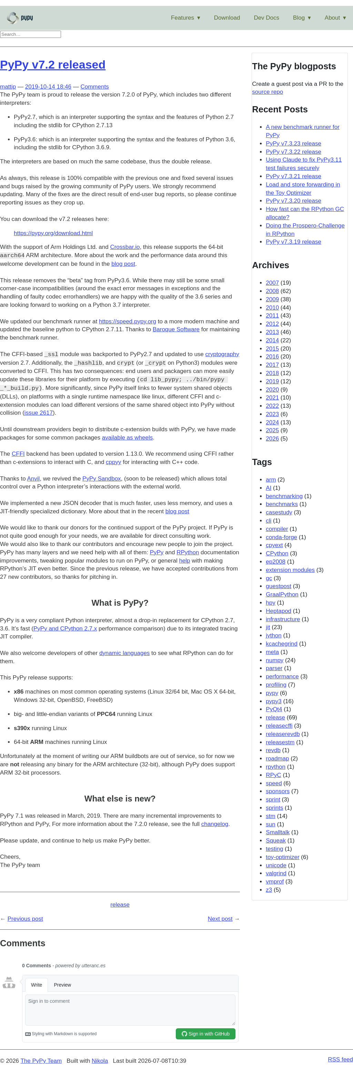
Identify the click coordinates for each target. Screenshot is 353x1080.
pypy (272, 693)
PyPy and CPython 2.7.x (65, 628)
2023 (272, 414)
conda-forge (281, 537)
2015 (272, 348)
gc (269, 578)
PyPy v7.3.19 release (293, 242)
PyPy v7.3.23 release (293, 143)
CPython (277, 553)
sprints (274, 808)
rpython (275, 767)
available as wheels (127, 437)
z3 (269, 890)
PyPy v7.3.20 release (293, 201)
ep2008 (275, 561)
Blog (299, 17)
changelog (214, 824)
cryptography (222, 354)
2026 (272, 438)
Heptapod (278, 611)
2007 (272, 283)
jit (268, 627)
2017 (272, 365)
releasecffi (279, 726)
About (332, 17)
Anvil (33, 478)
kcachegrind (281, 643)
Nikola (100, 1061)
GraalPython (282, 594)
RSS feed (340, 1059)
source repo (267, 92)
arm (271, 479)
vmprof (275, 881)
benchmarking (284, 496)
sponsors (278, 791)
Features (182, 17)
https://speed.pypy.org (127, 321)
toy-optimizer (282, 857)
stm (270, 816)
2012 (272, 324)
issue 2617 (38, 413)
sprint (273, 799)
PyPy (157, 552)
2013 (272, 332)
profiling (276, 685)
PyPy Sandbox (101, 478)
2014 (272, 340)
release (120, 904)
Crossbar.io (125, 247)
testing (274, 849)
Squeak (276, 840)
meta (272, 652)
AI (268, 488)
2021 (272, 397)
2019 (272, 381)
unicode (276, 865)
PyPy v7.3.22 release (293, 152)
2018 (272, 373)
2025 (272, 430)
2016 (272, 356)
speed (274, 783)
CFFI (18, 454)
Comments (94, 86)
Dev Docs (266, 17)
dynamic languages (124, 653)
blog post (123, 264)
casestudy (279, 512)
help (184, 560)
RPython (187, 552)
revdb (273, 750)
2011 (272, 315)
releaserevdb (283, 734)
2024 (272, 422)
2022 (272, 406)
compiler (277, 529)
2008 (272, 291)
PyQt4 (274, 709)
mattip (8, 86)
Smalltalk (278, 832)
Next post (220, 919)
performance (282, 676)
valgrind (276, 873)
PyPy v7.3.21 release (293, 176)
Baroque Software (176, 329)
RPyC (273, 775)
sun (270, 824)
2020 (272, 389)
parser (274, 668)
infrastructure (283, 619)
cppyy (113, 462)
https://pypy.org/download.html (53, 233)
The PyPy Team (41, 1061)
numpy (274, 660)
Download (227, 17)
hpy (270, 602)
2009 (272, 299)
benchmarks (282, 504)
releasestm (280, 742)
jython (273, 635)
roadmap (277, 758)
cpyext (274, 545)
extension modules (290, 570)
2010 (272, 307)
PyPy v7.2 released (52, 64)
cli (268, 520)
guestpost (278, 586)
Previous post (25, 919)
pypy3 (273, 701)
